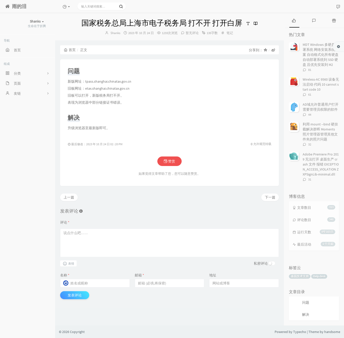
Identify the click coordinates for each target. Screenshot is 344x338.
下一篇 (270, 197)
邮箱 (139, 275)
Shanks (115, 33)
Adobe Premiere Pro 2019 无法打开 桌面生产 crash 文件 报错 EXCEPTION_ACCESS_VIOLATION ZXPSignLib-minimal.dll (321, 164)
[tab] (294, 20)
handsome (332, 331)
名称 (64, 275)
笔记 (229, 33)
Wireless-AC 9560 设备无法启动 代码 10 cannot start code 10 (321, 84)
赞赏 (169, 161)
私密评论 (261, 263)
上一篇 (69, 197)
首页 (70, 50)
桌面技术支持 (300, 276)
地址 (212, 275)
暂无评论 (192, 33)
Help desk (319, 276)
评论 (64, 222)
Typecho (299, 331)
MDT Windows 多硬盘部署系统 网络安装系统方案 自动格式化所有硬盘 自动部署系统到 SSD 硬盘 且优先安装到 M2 (320, 54)
